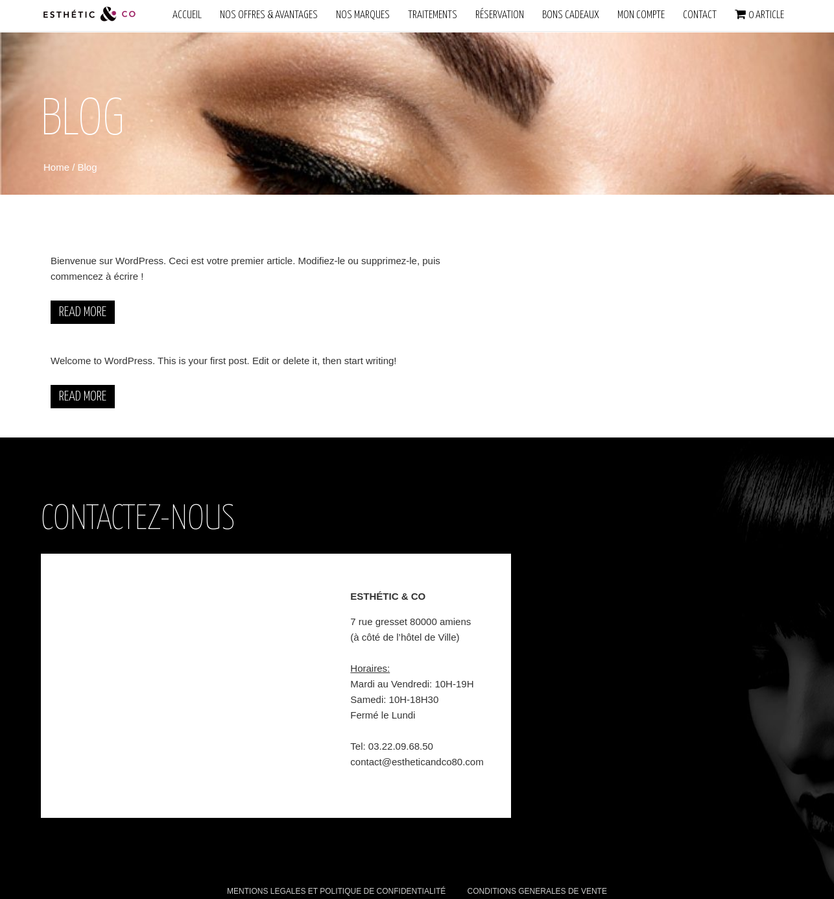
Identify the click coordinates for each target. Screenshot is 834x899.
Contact (700, 15)
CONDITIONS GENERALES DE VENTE (537, 891)
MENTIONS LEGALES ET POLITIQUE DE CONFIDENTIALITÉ (336, 891)
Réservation (499, 15)
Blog (87, 167)
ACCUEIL (187, 15)
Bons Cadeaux (570, 15)
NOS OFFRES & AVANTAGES (269, 15)
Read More (82, 312)
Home (57, 167)
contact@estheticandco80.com (416, 761)
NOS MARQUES (363, 15)
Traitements (432, 15)
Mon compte (641, 15)
